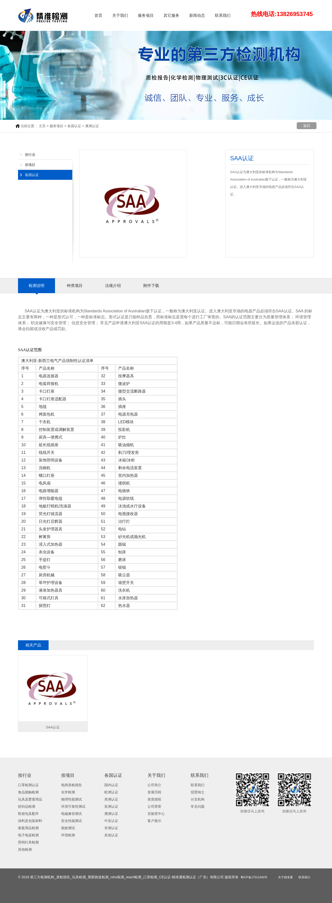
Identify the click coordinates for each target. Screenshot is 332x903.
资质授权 (154, 799)
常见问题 (197, 806)
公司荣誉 (154, 806)
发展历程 (154, 792)
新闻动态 (197, 15)
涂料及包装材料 (30, 821)
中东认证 (111, 821)
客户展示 (154, 821)
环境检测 (68, 835)
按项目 (30, 165)
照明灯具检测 (28, 842)
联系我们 (223, 15)
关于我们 (120, 15)
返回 (306, 126)
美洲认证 (111, 799)
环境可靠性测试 (73, 806)
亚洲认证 (111, 806)
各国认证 (74, 126)
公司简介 (154, 785)
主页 (42, 126)
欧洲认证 (111, 792)
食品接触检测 (28, 792)
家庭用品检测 (28, 828)
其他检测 (25, 849)
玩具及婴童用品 (30, 799)
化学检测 (68, 792)
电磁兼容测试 (71, 814)
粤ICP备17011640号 (253, 877)
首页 (98, 15)
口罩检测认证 (28, 785)
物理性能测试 (71, 799)
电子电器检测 (28, 835)
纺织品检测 (26, 806)
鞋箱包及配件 (28, 814)
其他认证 (111, 835)
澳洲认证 (92, 126)
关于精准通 (285, 877)
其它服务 (171, 15)
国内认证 (111, 785)
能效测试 (68, 828)
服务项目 (146, 15)
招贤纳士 (197, 792)
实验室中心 (156, 814)
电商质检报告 (71, 785)
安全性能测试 (71, 821)
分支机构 (197, 799)
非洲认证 (111, 828)
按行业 (30, 155)
